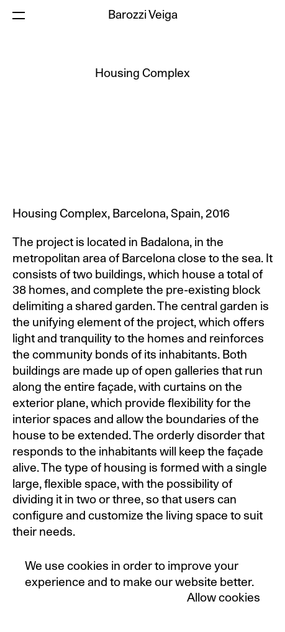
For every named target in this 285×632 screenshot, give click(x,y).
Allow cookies (223, 598)
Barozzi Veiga (143, 15)
